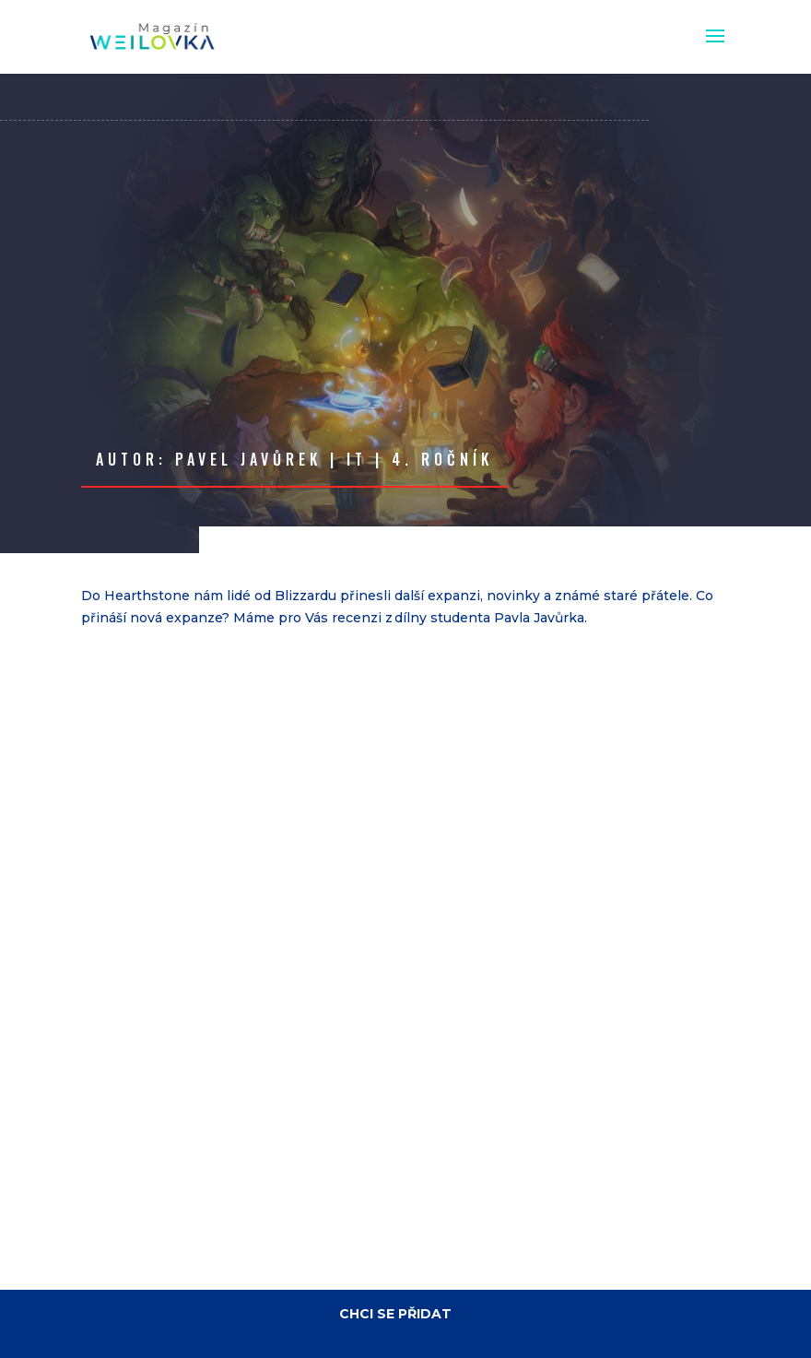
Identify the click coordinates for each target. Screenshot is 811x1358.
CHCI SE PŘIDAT (395, 1313)
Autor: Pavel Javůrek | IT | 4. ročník (294, 459)
